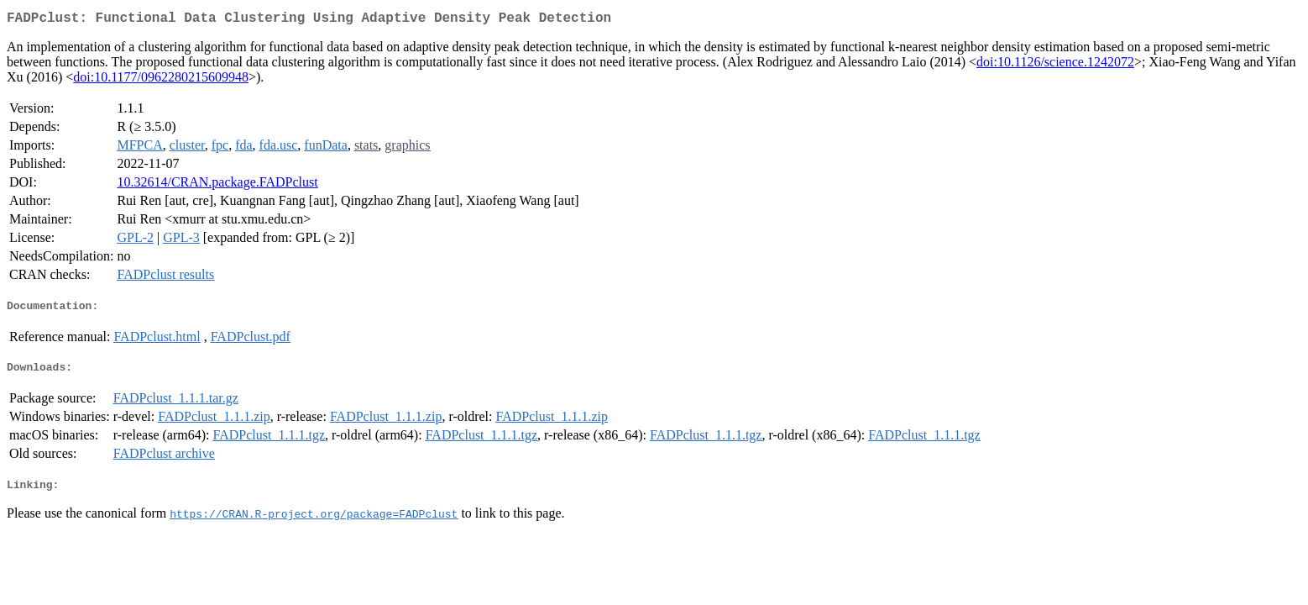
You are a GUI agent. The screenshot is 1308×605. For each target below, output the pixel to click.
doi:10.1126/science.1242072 (1055, 65)
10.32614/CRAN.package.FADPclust (217, 185)
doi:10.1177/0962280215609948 (161, 80)
